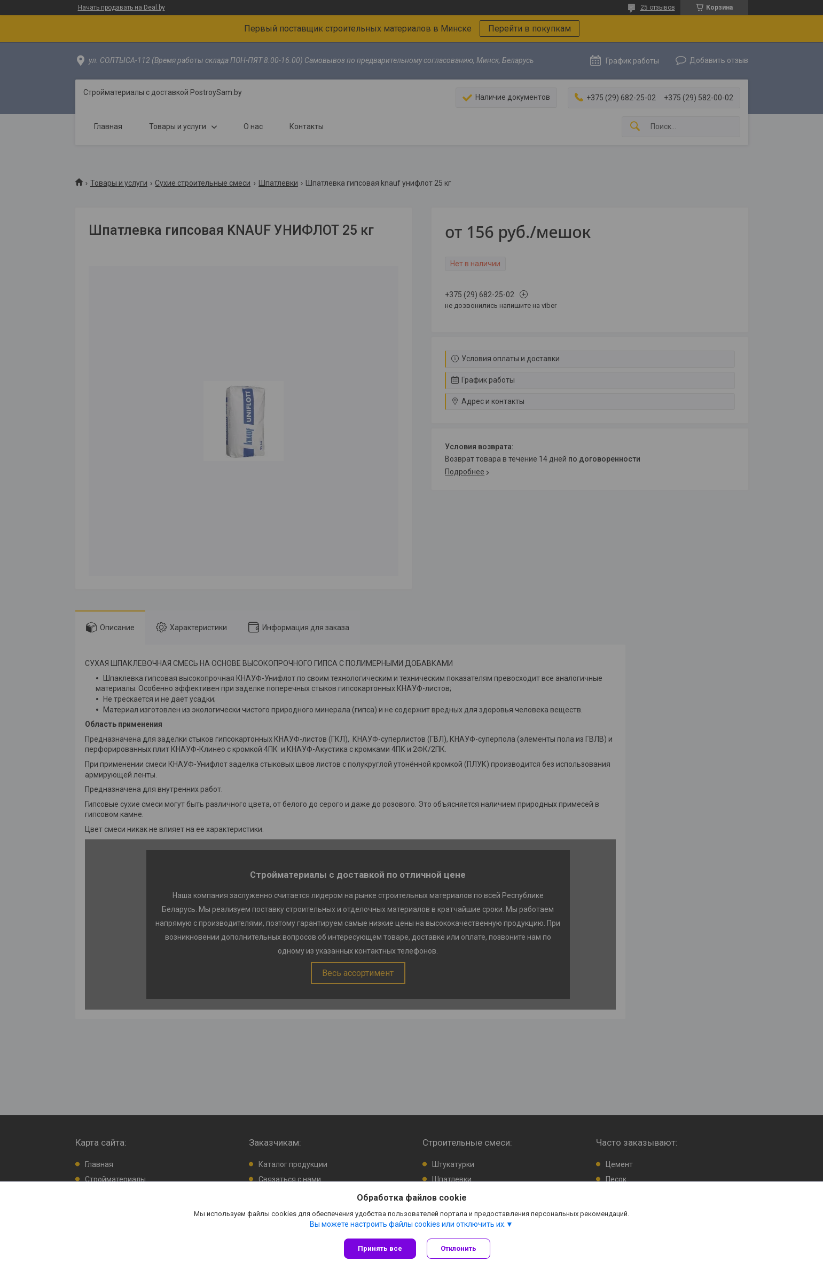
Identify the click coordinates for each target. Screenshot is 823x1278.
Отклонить (458, 1248)
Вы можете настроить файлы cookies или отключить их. (408, 1224)
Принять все (380, 1248)
